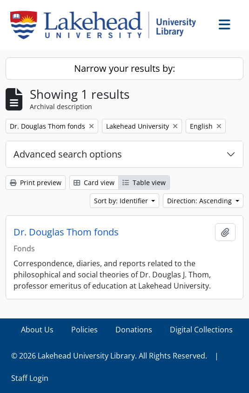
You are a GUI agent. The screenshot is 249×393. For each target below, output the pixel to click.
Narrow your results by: (124, 68)
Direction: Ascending (200, 200)
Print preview (35, 182)
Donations (133, 329)
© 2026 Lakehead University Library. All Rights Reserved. (109, 356)
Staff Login (29, 378)
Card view (94, 182)
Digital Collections (201, 329)
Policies (84, 329)
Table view (144, 182)
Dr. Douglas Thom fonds (66, 232)
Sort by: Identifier (122, 200)
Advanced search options (67, 154)
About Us (37, 329)
